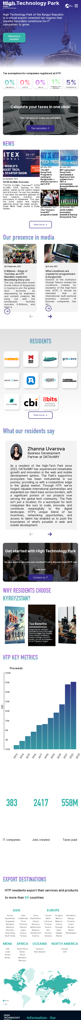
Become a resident (14, 38)
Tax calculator (40, 128)
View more (40, 224)
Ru (69, 5)
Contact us (40, 577)
